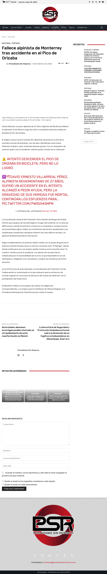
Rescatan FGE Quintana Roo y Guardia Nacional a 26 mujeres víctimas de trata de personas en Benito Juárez (93, 119)
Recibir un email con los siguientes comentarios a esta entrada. (30, 481)
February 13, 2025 (49, 211)
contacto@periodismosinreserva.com (59, 562)
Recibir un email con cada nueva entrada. (21, 485)
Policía (87, 113)
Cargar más (89, 141)
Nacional (11, 37)
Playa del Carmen (12, 388)
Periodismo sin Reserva (20, 64)
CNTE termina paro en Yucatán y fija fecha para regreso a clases (58, 398)
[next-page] (8, 407)
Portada (16, 43)
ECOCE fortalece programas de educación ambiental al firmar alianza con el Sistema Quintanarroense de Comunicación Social (13, 395)
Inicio (4, 37)
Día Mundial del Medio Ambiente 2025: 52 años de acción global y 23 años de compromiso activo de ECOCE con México (94, 106)
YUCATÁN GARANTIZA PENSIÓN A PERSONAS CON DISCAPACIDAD (35, 398)
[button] (101, 27)
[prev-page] (3, 407)
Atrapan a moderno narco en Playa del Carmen (94, 132)
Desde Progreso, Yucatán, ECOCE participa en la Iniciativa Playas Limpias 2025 (94, 93)
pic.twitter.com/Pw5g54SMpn (27, 204)
